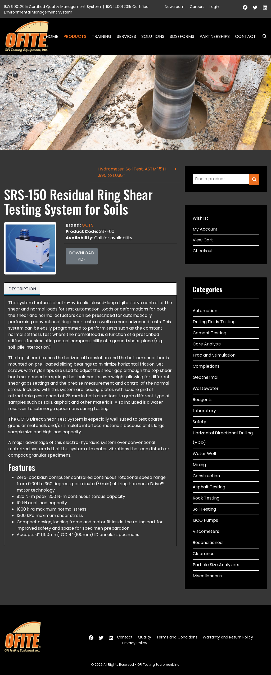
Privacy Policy (134, 643)
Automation (205, 311)
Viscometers (206, 531)
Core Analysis (207, 344)
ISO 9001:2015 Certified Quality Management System (52, 6)
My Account (205, 229)
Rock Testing (206, 498)
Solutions (152, 36)
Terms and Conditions (176, 637)
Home (52, 36)
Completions (206, 366)
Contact (245, 36)
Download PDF (81, 256)
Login (214, 6)
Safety (199, 422)
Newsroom (174, 6)
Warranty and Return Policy (228, 637)
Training (101, 36)
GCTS (87, 225)
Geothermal (205, 377)
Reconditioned (208, 542)
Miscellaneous (207, 576)
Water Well (204, 454)
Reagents (203, 400)
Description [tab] (22, 289)
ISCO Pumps (205, 520)
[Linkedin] (265, 7)
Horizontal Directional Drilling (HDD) (223, 438)
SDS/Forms (182, 36)
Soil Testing (204, 509)
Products (75, 36)
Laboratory (204, 411)
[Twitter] (255, 7)
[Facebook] (245, 7)
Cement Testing (209, 333)
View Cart (203, 240)
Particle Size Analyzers (216, 565)
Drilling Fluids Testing (214, 322)
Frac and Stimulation (214, 355)
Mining (199, 465)
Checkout (203, 251)
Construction (206, 476)
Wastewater (206, 388)
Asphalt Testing (209, 487)
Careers (197, 6)
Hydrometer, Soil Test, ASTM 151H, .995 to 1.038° (132, 172)
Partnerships (215, 36)
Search (263, 36)
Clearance (204, 554)
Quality (144, 637)
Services (126, 36)
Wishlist (200, 218)
